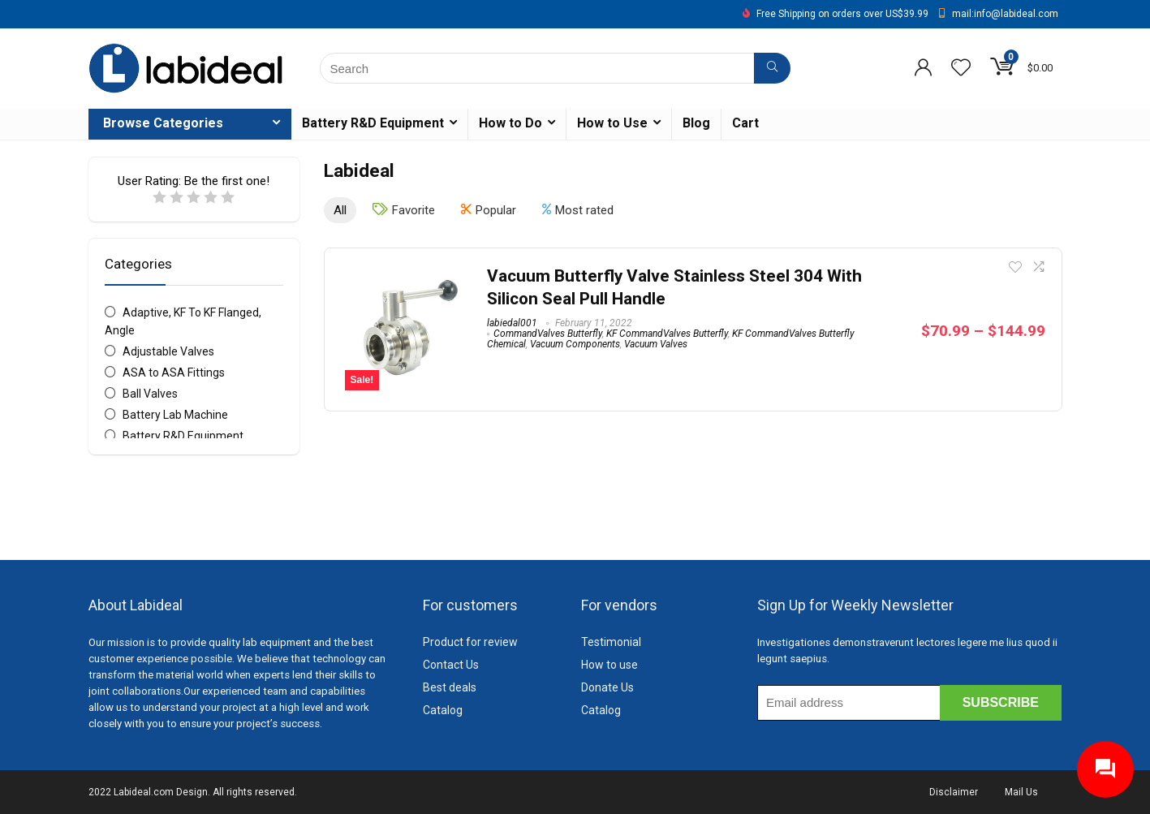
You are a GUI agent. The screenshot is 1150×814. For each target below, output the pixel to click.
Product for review (470, 641)
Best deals (449, 687)
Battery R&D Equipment (373, 123)
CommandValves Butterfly (547, 333)
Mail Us (1021, 792)
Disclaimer (953, 792)
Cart (745, 123)
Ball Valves (150, 393)
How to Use (612, 123)
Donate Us (607, 687)
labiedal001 (512, 323)
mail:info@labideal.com (1005, 13)
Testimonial (611, 641)
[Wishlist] (961, 69)
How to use (609, 664)
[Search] (772, 68)
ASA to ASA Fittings (174, 372)
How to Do (510, 123)
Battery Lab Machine (175, 414)
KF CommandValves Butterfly (667, 333)
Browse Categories (163, 123)
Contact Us (451, 664)
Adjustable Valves (168, 351)
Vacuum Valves (655, 344)
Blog (696, 123)
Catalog (443, 710)
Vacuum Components (575, 344)
